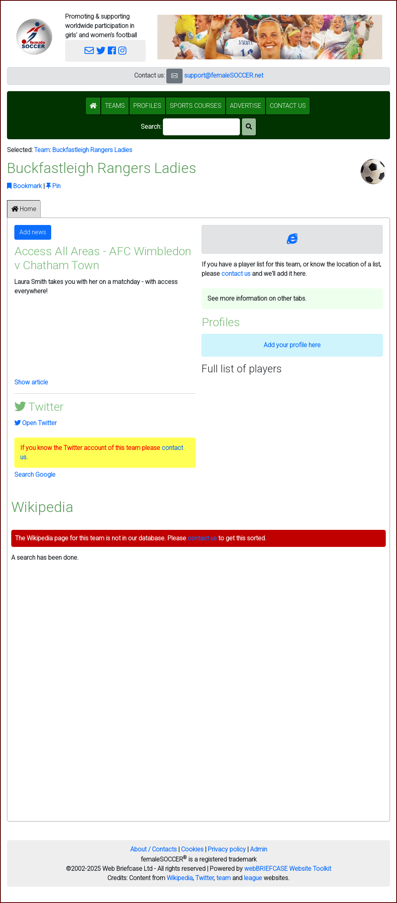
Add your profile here (292, 345)
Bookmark (24, 186)
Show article (31, 382)
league (253, 878)
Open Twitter (35, 423)
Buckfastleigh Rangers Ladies (92, 150)
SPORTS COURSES (195, 105)
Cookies (192, 849)
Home (23, 209)
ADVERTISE (245, 105)
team (223, 878)
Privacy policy (227, 849)
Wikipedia (180, 878)
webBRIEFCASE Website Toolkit (287, 868)
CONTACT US (288, 105)
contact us (235, 273)
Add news (32, 232)
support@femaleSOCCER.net (223, 75)
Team (42, 150)
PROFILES (147, 105)
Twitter (204, 878)
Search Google (34, 474)
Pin (53, 186)
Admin (258, 849)
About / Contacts (153, 849)
